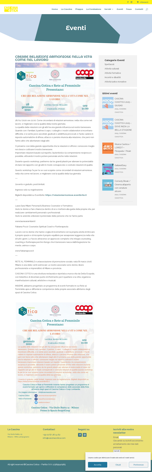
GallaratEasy (120, 165)
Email (115, 437)
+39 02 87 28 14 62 (51, 435)
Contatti (139, 9)
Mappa (79, 9)
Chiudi (118, 465)
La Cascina (66, 9)
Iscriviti (116, 451)
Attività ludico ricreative (115, 82)
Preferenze (138, 465)
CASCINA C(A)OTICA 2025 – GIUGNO (123, 102)
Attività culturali (112, 68)
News (129, 9)
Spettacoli (109, 64)
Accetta (97, 465)
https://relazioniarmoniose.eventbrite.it (66, 195)
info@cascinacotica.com (54, 438)
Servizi (107, 9)
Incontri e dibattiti (113, 77)
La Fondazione (93, 9)
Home (55, 9)
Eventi (120, 9)
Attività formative (113, 73)
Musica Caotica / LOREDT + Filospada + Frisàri (123, 147)
